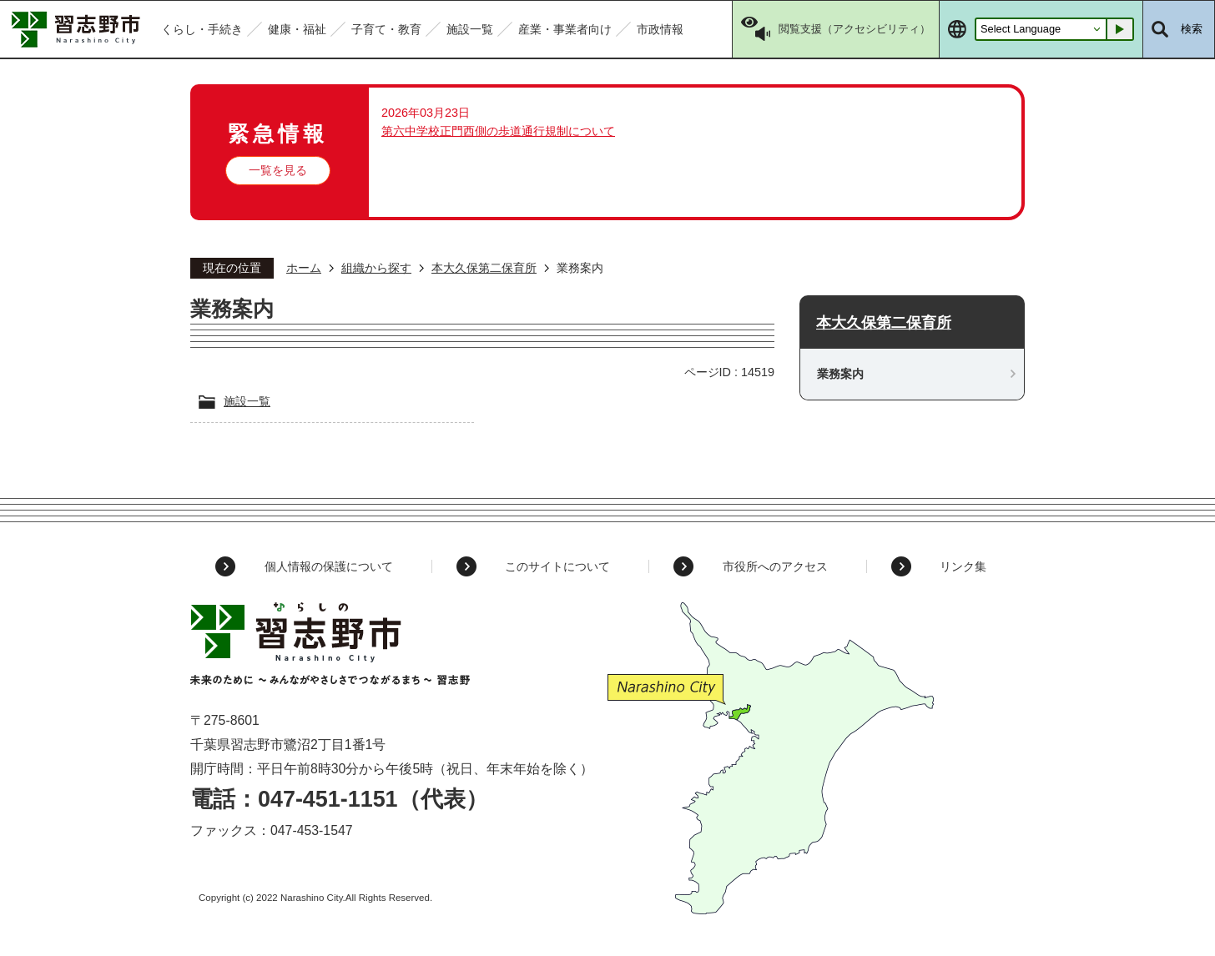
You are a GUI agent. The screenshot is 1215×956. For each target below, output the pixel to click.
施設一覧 (247, 401)
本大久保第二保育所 (484, 267)
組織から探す (376, 267)
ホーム (303, 267)
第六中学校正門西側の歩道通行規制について (498, 131)
